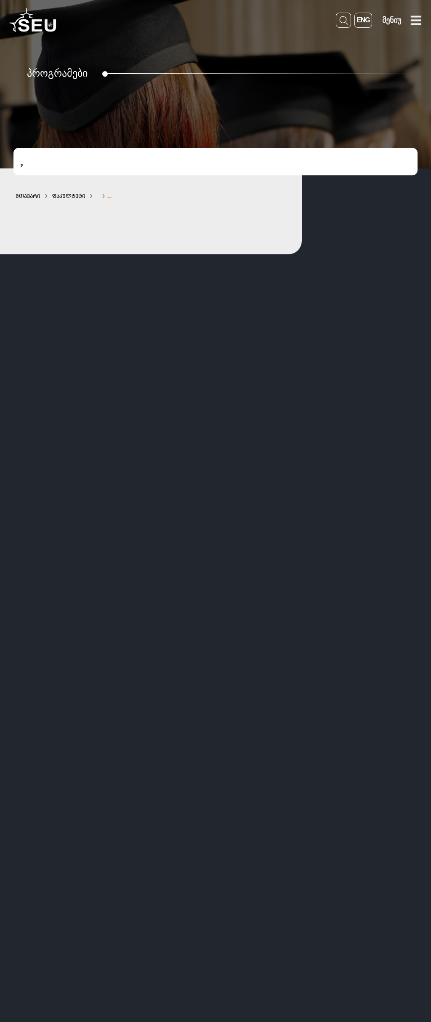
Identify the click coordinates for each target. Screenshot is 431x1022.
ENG (363, 20)
